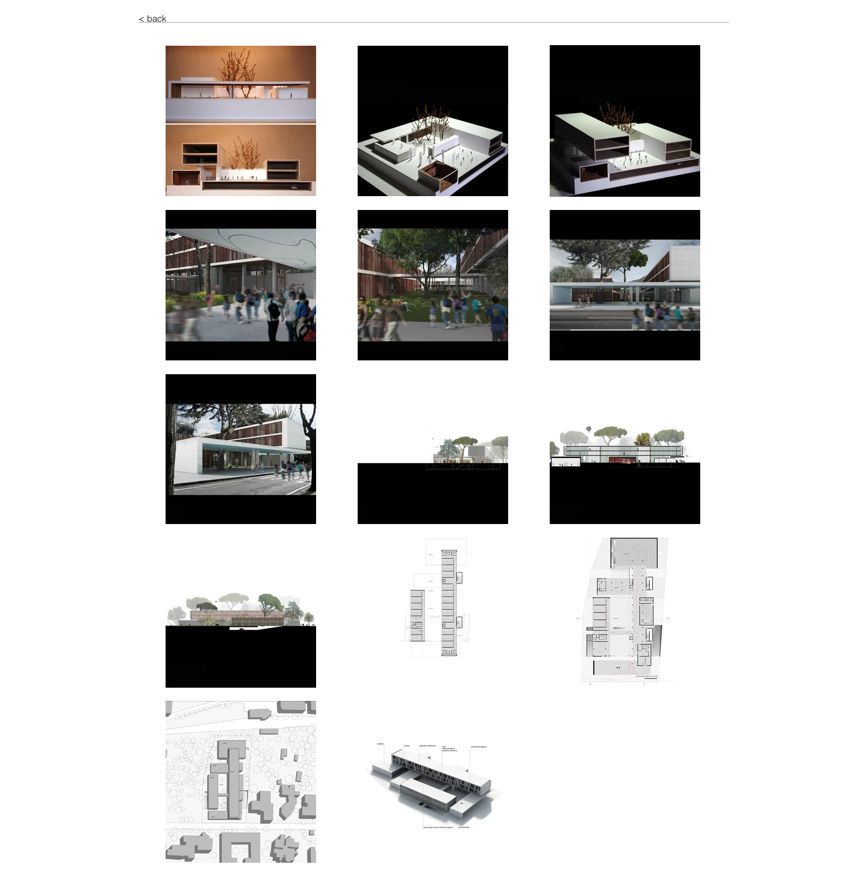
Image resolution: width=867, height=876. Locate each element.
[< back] (181, 18)
